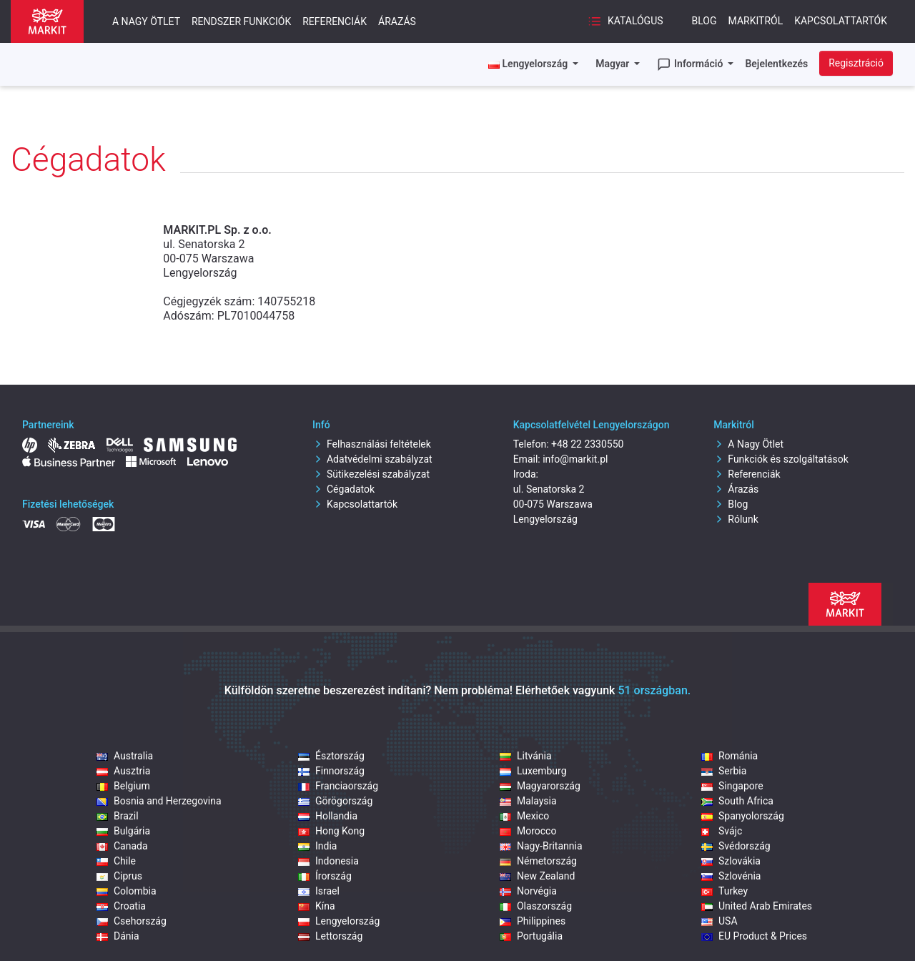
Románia (729, 756)
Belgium (123, 786)
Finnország (331, 771)
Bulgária (123, 831)
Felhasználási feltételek (371, 444)
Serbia (723, 771)
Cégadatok (343, 489)
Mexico (524, 816)
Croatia (121, 906)
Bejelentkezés (776, 63)
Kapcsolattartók (840, 20)
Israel (319, 891)
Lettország (330, 936)
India (317, 846)
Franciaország (338, 786)
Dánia (118, 936)
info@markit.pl (575, 459)
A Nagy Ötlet (748, 444)
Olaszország (536, 906)
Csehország (132, 921)
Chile (116, 861)
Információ (691, 64)
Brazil (118, 816)
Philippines (532, 921)
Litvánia (526, 756)
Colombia (127, 891)
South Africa (737, 801)
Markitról (755, 20)
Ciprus (119, 876)
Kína (316, 906)
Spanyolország (742, 816)
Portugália (531, 936)
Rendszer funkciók (241, 21)
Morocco (528, 831)
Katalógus (625, 21)
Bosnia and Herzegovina (159, 801)
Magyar (613, 63)
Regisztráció (856, 63)
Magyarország (540, 786)
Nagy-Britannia (541, 846)
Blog (704, 20)
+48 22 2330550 (587, 444)
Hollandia (327, 816)
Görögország (335, 801)
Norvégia (528, 891)
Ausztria (123, 771)
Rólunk (735, 519)
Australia (125, 756)
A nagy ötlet (146, 21)
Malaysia (528, 801)
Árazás (397, 21)
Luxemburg (533, 771)
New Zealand (537, 876)
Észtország (331, 756)
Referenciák (334, 21)
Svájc (721, 831)
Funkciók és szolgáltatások (780, 459)
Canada (122, 846)
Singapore (732, 786)
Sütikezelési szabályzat (371, 474)
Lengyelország (339, 921)
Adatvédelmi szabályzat (372, 459)
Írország (325, 876)
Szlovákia (731, 861)
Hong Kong (331, 831)
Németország (538, 861)
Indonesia (328, 861)
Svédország (736, 846)
